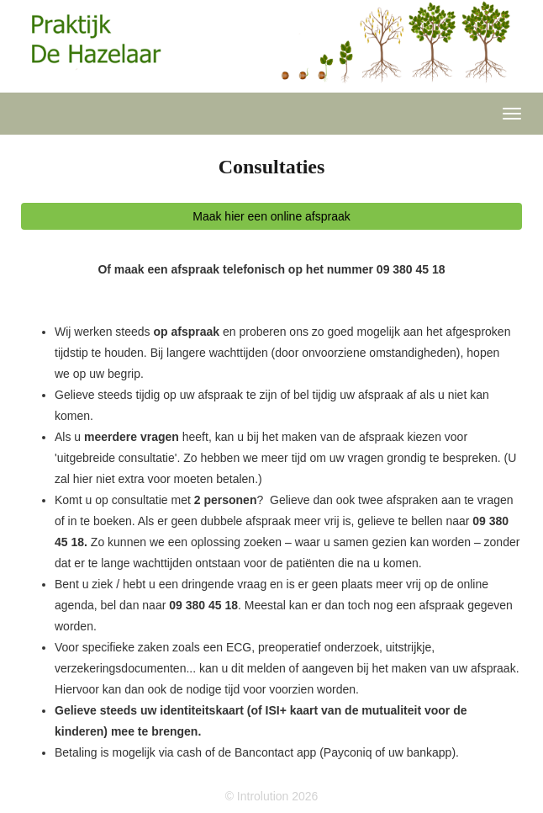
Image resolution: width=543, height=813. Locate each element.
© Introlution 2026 (272, 796)
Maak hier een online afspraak (271, 216)
